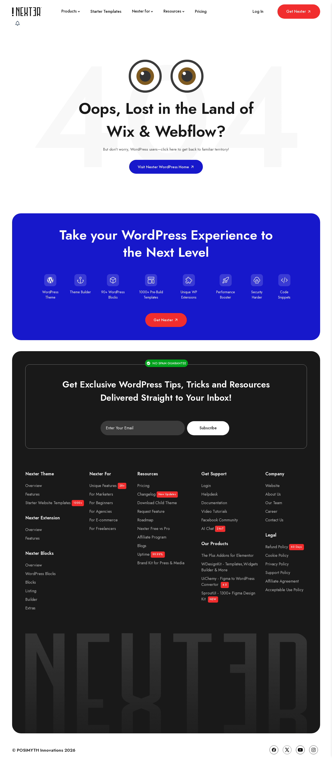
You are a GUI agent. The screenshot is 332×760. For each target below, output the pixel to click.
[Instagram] (313, 745)
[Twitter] (287, 745)
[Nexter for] (130, 11)
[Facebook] (273, 745)
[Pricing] (188, 11)
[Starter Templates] (94, 11)
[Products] (58, 11)
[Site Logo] (27, 11)
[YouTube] (300, 745)
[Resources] (162, 11)
